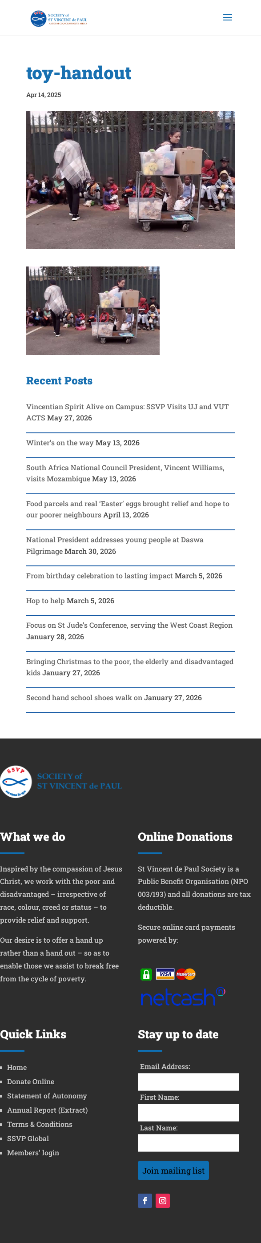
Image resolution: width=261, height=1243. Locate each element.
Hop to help (45, 600)
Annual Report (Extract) (47, 1109)
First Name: (160, 1097)
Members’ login (33, 1152)
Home (17, 1067)
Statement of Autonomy (47, 1095)
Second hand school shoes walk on (84, 697)
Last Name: (159, 1127)
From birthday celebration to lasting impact (99, 575)
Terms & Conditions (39, 1124)
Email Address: (165, 1066)
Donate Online (30, 1081)
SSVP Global (28, 1138)
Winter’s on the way (60, 442)
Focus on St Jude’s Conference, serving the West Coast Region (129, 625)
